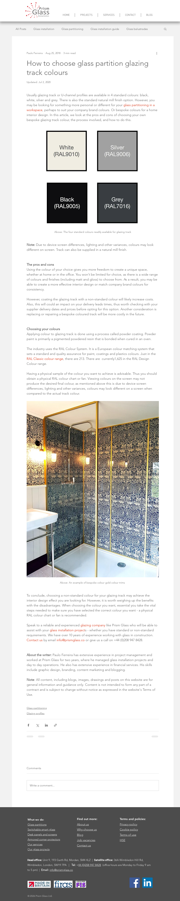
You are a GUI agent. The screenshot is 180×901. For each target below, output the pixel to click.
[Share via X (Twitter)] (37, 725)
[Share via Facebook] (28, 725)
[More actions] (156, 53)
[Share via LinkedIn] (46, 725)
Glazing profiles (35, 713)
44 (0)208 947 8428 (89, 865)
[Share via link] (55, 725)
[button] (165, 28)
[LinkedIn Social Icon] (147, 882)
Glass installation (43, 29)
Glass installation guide (105, 29)
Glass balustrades (137, 29)
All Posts (21, 29)
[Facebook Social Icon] (134, 882)
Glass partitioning (72, 29)
